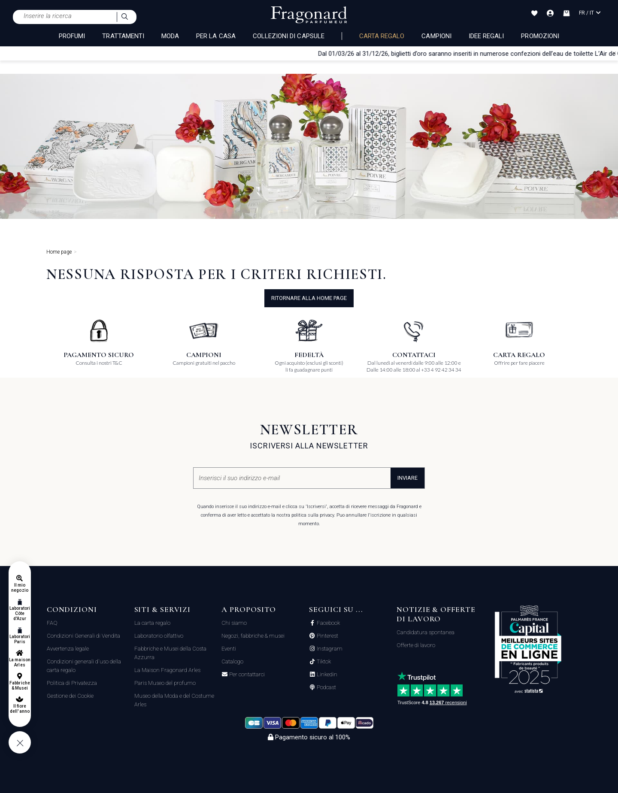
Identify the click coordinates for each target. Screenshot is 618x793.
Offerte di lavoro (416, 645)
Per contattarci (246, 674)
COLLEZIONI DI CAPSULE (288, 36)
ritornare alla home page (309, 298)
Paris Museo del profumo (165, 683)
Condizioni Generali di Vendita (83, 636)
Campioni (436, 36)
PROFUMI (72, 36)
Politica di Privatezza (72, 683)
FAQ (52, 623)
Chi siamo (234, 623)
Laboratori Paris (19, 639)
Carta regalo (382, 36)
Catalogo (232, 661)
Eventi (228, 648)
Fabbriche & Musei (19, 685)
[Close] (614, 53)
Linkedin (326, 674)
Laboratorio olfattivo (158, 636)
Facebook (327, 623)
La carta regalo (152, 623)
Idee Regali (486, 36)
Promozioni (540, 36)
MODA (170, 36)
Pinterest (326, 636)
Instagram (328, 649)
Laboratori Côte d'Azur (19, 613)
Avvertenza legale (68, 648)
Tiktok (323, 662)
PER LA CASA (216, 36)
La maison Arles (19, 662)
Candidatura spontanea (425, 632)
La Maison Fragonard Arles (167, 670)
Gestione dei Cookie (70, 696)
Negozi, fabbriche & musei (253, 636)
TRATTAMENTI (123, 36)
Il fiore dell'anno (19, 709)
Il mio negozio (19, 588)
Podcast (325, 687)
